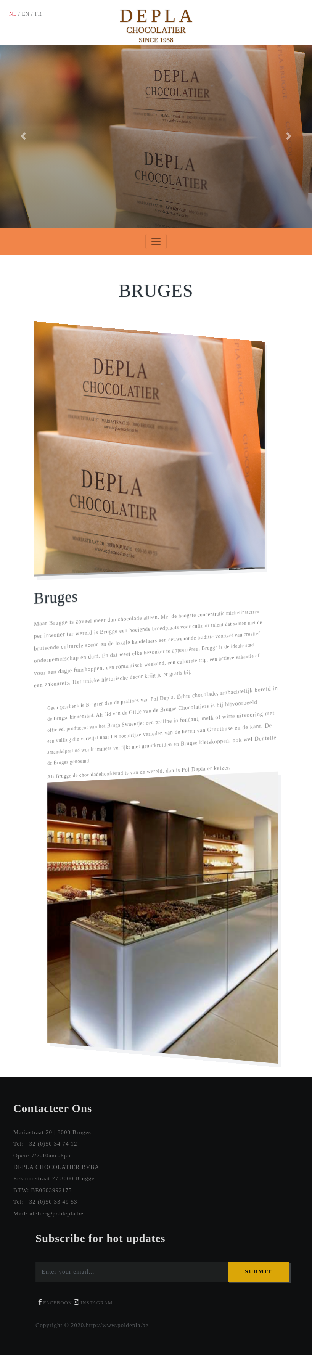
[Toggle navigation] (156, 241)
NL (13, 14)
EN (25, 14)
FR (38, 14)
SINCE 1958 (156, 39)
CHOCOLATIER (156, 30)
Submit (262, 1271)
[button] (23, 136)
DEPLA (158, 15)
